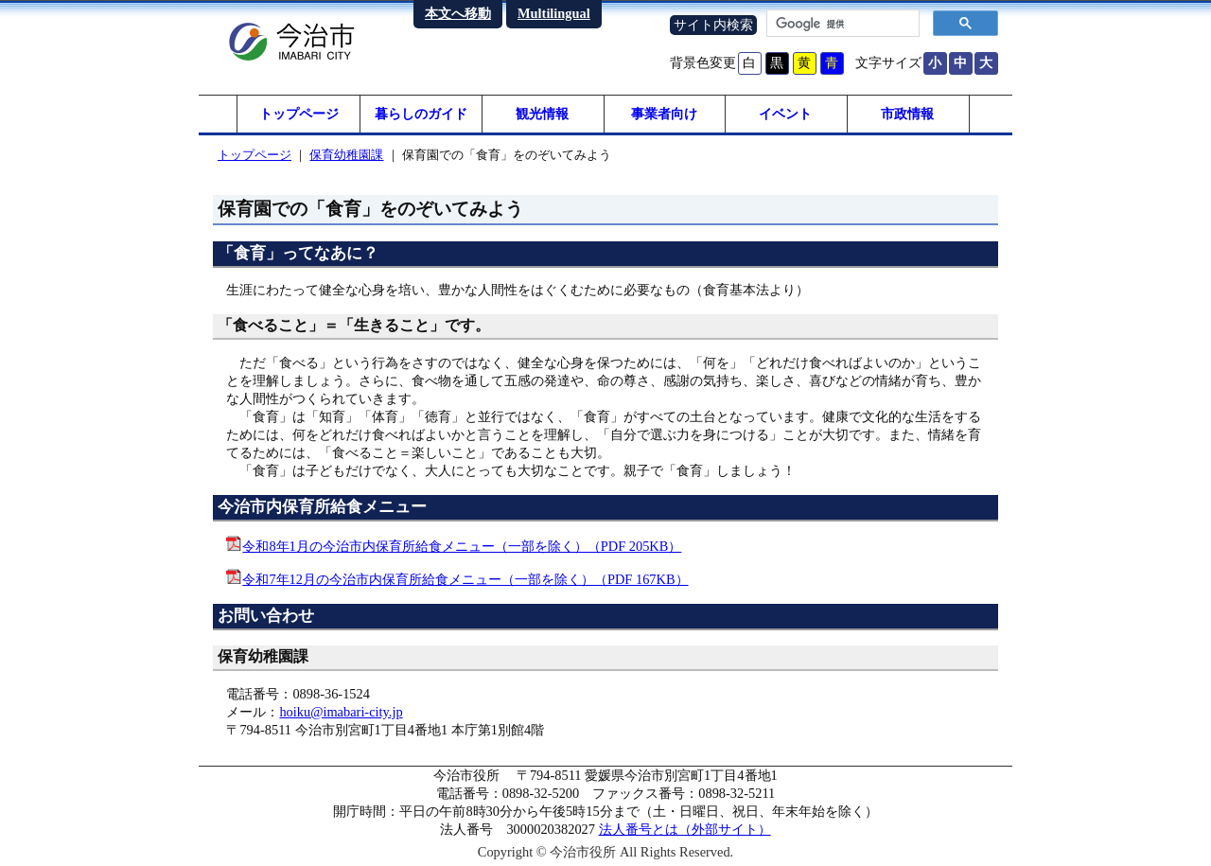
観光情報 (542, 113)
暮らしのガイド (421, 113)
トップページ (299, 113)
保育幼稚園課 (346, 155)
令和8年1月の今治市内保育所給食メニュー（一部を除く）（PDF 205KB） (461, 546)
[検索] (841, 23)
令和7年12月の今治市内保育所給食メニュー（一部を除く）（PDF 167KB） (465, 579)
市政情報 (907, 113)
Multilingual (554, 13)
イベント (785, 113)
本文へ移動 (458, 13)
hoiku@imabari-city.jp (340, 711)
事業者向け (664, 113)
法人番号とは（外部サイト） (685, 829)
